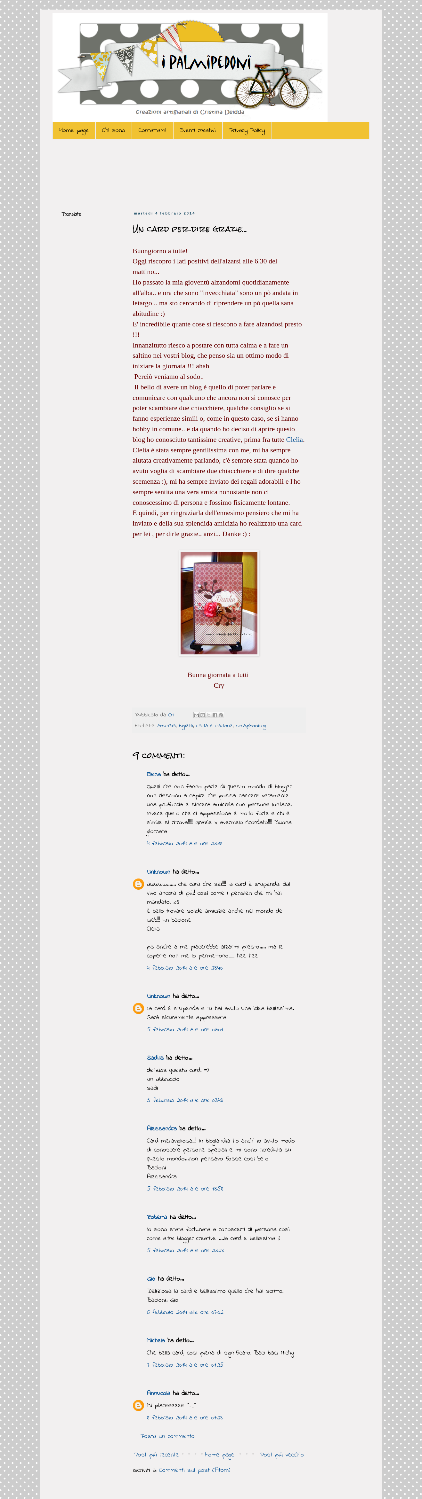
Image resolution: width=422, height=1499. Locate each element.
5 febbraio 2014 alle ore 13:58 (185, 1189)
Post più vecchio (282, 1455)
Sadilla (155, 1058)
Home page (74, 130)
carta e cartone (214, 726)
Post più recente (156, 1455)
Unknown (158, 872)
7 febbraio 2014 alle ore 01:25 (185, 1365)
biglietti (186, 726)
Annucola (158, 1393)
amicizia (167, 726)
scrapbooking (251, 726)
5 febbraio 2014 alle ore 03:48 (185, 1100)
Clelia (294, 439)
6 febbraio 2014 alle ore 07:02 (185, 1312)
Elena (154, 774)
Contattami (152, 130)
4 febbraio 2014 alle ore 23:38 (185, 843)
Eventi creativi (198, 130)
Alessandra (162, 1129)
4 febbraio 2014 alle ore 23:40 (185, 968)
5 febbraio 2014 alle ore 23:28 (185, 1250)
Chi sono (113, 130)
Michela (156, 1341)
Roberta (157, 1217)
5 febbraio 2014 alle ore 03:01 (185, 1029)
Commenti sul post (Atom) (194, 1470)
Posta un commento (168, 1436)
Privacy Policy (247, 130)
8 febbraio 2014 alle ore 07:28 (185, 1418)
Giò (151, 1279)
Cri (172, 715)
